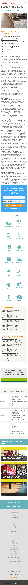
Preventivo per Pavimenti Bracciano (10, 354)
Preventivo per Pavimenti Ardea (9, 348)
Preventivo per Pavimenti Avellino (10, 316)
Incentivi (14, 555)
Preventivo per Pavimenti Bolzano (10, 326)
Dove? (4, 201)
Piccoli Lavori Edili (9, 274)
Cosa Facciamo (14, 517)
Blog (14, 519)
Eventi (14, 551)
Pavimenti (19, 262)
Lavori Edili (19, 250)
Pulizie (9, 300)
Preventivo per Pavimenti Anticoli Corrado (11, 344)
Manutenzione (9, 262)
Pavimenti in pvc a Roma (9, 49)
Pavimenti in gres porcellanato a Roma (13, 41)
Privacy (14, 527)
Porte (8, 289)
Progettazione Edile (19, 288)
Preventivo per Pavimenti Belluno (9, 320)
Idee (14, 537)
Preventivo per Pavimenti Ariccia (9, 349)
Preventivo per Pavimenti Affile (9, 337)
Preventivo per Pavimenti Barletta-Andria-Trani (13, 319)
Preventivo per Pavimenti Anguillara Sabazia (12, 342)
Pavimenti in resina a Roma (9, 51)
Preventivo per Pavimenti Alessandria (10, 310)
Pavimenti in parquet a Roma (10, 46)
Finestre (8, 238)
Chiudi (16, 583)
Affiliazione (14, 531)
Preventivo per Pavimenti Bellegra (10, 353)
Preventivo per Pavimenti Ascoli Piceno (11, 314)
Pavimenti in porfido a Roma (10, 48)
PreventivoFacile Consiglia (14, 557)
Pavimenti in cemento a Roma (10, 37)
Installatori (9, 250)
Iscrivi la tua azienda (14, 564)
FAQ (14, 525)
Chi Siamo (14, 515)
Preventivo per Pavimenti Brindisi (9, 329)
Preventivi (14, 521)
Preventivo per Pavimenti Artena (9, 351)
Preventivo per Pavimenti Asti (9, 315)
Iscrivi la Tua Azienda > (14, 380)
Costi (14, 523)
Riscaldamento (19, 238)
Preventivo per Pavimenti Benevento (10, 321)
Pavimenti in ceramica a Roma (10, 38)
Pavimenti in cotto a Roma (9, 40)
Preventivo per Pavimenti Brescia (9, 328)
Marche (14, 541)
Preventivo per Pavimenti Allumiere (10, 341)
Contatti (14, 529)
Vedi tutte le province (7, 331)
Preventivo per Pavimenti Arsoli (9, 350)
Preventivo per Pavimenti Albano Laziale (11, 340)
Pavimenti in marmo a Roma (10, 45)
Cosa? (4, 197)
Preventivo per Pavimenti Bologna (10, 325)
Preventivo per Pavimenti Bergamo (10, 322)
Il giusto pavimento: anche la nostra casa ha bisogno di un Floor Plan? (13, 494)
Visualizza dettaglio (9, 405)
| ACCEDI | (14, 577)
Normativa (14, 547)
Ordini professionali (14, 549)
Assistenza (14, 543)
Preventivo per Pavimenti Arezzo (9, 312)
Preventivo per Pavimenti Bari (9, 317)
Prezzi (14, 545)
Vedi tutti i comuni (6, 360)
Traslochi (19, 300)
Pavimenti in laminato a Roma (10, 43)
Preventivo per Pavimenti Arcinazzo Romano (12, 346)
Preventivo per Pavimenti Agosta (9, 339)
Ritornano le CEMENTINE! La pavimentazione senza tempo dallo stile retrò (14, 477)
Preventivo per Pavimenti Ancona (9, 311)
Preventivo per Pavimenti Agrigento (10, 308)
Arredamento (9, 226)
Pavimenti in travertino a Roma (10, 53)
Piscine (19, 275)
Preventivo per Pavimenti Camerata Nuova (12, 355)
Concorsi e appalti (14, 553)
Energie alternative (19, 225)
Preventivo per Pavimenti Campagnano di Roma (13, 356)
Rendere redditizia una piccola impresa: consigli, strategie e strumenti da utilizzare (13, 458)
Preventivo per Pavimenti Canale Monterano (12, 358)
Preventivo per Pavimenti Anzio (9, 345)
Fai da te (14, 539)
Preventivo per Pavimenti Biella (9, 324)
